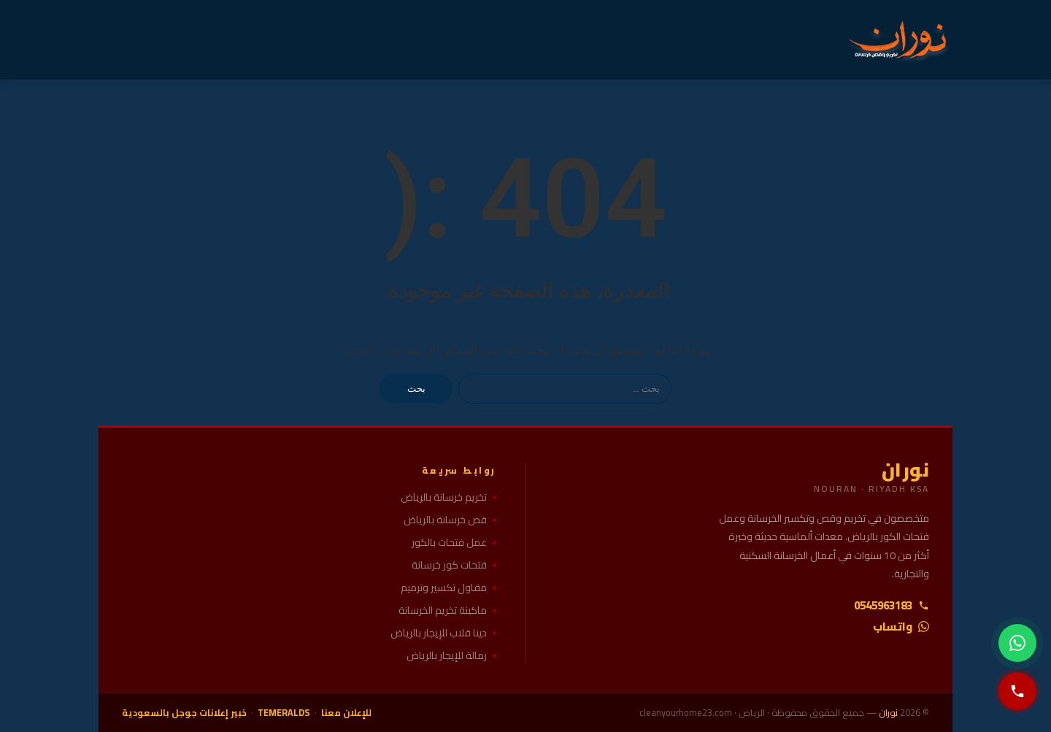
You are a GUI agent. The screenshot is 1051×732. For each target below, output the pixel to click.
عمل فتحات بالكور (449, 542)
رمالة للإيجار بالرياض (447, 655)
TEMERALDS (284, 712)
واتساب (901, 626)
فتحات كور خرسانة (449, 565)
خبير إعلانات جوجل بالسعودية (184, 712)
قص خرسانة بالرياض (445, 520)
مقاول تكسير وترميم (444, 588)
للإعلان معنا (346, 712)
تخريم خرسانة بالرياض (444, 497)
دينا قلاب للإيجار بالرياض (438, 633)
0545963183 (891, 605)
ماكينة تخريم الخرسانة (443, 610)
